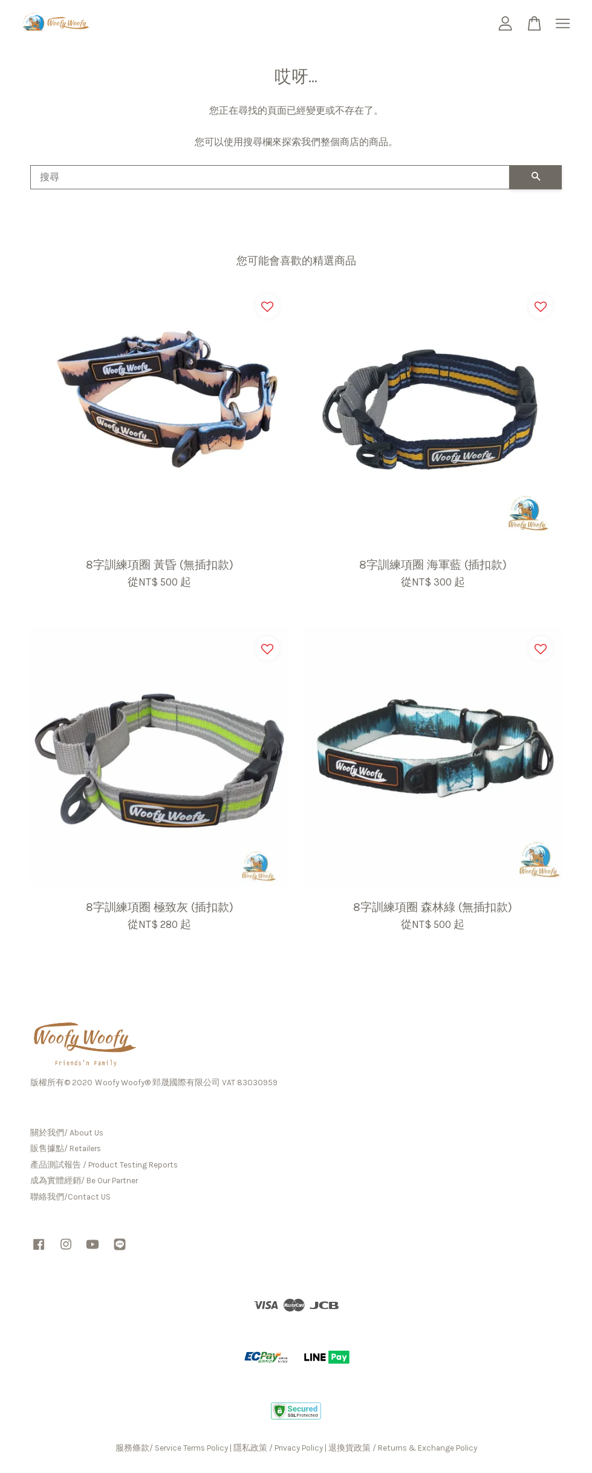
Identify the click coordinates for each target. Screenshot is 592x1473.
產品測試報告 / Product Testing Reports (104, 1164)
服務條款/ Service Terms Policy (171, 1447)
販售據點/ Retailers (65, 1148)
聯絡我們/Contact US (70, 1196)
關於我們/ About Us (66, 1132)
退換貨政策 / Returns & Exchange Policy (402, 1447)
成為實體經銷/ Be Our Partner (84, 1180)
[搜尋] (270, 177)
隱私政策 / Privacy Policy (278, 1447)
